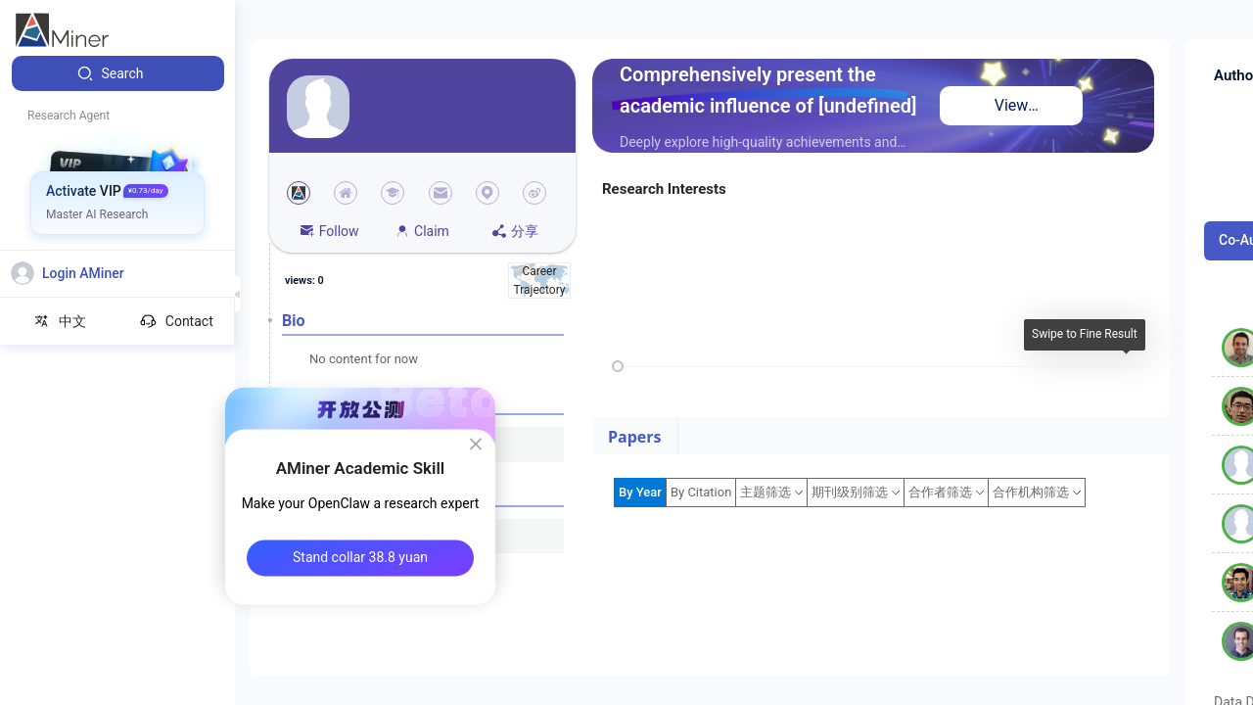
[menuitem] (118, 73)
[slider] (618, 366)
